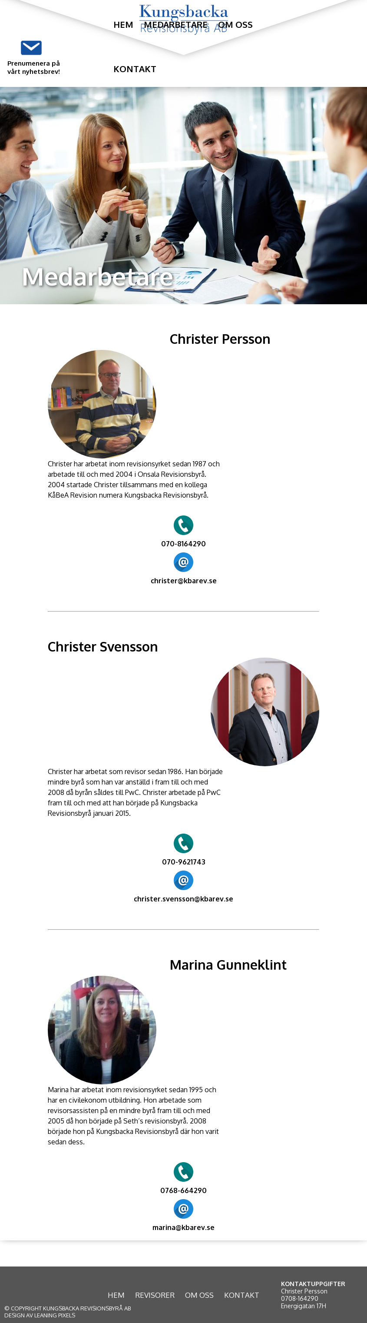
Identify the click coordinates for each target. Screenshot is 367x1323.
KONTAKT (241, 1295)
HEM (116, 1295)
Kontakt (134, 68)
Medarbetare (176, 24)
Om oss (235, 24)
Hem (123, 24)
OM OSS (199, 1295)
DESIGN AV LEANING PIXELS (39, 1315)
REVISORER (155, 1295)
